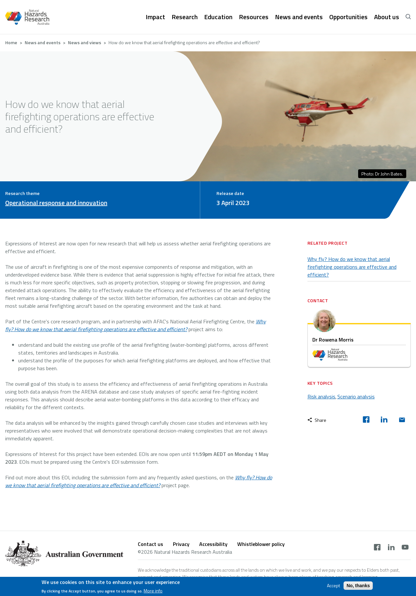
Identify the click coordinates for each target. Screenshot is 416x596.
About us (386, 17)
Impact (155, 17)
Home (11, 42)
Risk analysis (321, 396)
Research (185, 17)
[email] (402, 420)
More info (153, 591)
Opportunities (348, 17)
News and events (299, 17)
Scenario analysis (356, 396)
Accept (333, 586)
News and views (84, 42)
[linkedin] (384, 420)
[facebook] (366, 420)
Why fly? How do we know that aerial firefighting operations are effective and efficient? (351, 267)
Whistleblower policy (261, 544)
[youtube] (405, 547)
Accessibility (213, 544)
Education (218, 17)
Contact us (150, 544)
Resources (253, 17)
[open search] (408, 17)
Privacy (181, 544)
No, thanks (358, 586)
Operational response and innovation (56, 203)
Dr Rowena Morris (333, 339)
